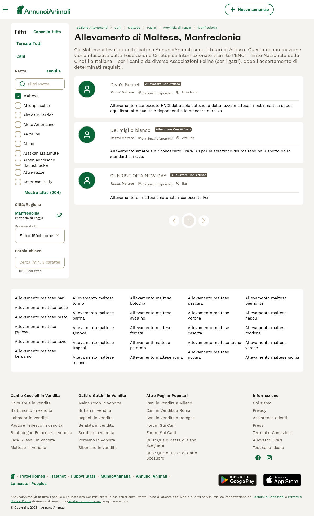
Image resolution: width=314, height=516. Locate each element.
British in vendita (94, 410)
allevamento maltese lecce (41, 307)
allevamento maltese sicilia (272, 357)
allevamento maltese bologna (150, 301)
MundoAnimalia (116, 476)
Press (258, 425)
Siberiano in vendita (97, 447)
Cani (20, 56)
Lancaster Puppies (29, 483)
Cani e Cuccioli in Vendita (35, 395)
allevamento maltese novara (208, 355)
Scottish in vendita (96, 432)
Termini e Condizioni (272, 432)
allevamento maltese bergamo (35, 354)
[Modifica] (59, 216)
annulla (53, 71)
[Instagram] (269, 457)
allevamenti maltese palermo (150, 345)
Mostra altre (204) (43, 192)
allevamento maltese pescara (208, 301)
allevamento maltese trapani (93, 345)
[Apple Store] (282, 480)
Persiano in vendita (96, 440)
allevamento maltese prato (41, 317)
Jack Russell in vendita (33, 440)
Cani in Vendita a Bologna (170, 418)
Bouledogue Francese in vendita (41, 432)
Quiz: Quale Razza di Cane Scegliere (171, 443)
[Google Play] (237, 480)
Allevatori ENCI (267, 440)
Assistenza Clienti (270, 418)
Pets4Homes (32, 476)
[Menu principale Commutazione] (5, 9)
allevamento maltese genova (93, 330)
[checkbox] (18, 96)
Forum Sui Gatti (161, 432)
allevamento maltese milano (93, 360)
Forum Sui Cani (160, 425)
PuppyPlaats (83, 476)
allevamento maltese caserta (208, 330)
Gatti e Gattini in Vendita (102, 395)
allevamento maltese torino (93, 301)
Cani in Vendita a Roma (168, 410)
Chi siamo (262, 403)
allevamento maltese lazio (41, 341)
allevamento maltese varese (266, 345)
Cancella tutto (47, 31)
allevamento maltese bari (40, 298)
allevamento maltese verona (208, 316)
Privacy (259, 410)
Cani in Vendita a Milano (169, 403)
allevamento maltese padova (35, 329)
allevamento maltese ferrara (150, 330)
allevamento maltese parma (93, 316)
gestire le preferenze (84, 501)
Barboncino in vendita (31, 410)
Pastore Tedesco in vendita (36, 425)
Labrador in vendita (29, 418)
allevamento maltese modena (266, 330)
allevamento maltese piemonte (266, 301)
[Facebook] (258, 457)
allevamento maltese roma (156, 357)
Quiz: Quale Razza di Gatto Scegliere (171, 456)
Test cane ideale (268, 447)
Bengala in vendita (96, 425)
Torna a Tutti (28, 43)
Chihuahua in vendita (31, 403)
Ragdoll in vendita (95, 418)
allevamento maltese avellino (150, 316)
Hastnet (58, 476)
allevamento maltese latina (214, 342)
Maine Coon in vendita (99, 403)
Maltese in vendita (28, 447)
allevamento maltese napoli (266, 316)
